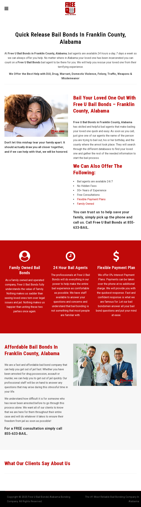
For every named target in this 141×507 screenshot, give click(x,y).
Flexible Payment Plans (91, 199)
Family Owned (85, 203)
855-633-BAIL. (16, 434)
